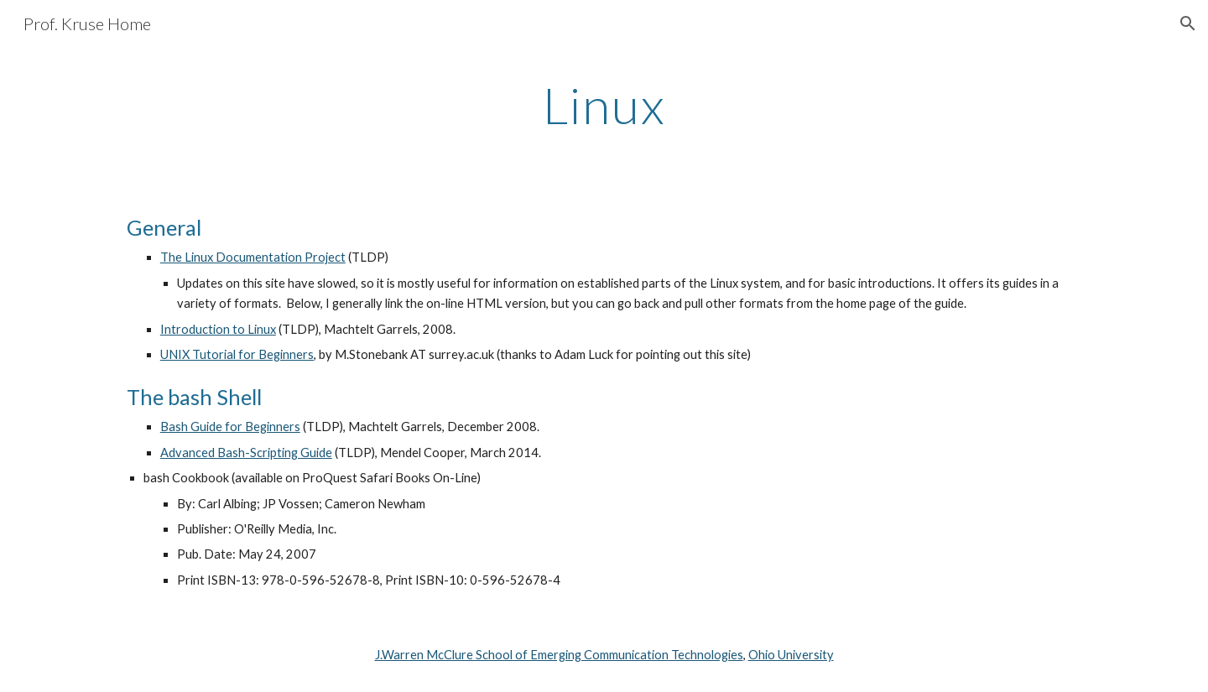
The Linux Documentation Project (253, 257)
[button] (1188, 23)
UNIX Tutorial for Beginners (237, 354)
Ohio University (791, 655)
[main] (604, 104)
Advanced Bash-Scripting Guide (246, 452)
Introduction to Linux (218, 329)
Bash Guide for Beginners (230, 426)
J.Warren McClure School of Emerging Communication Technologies (559, 655)
